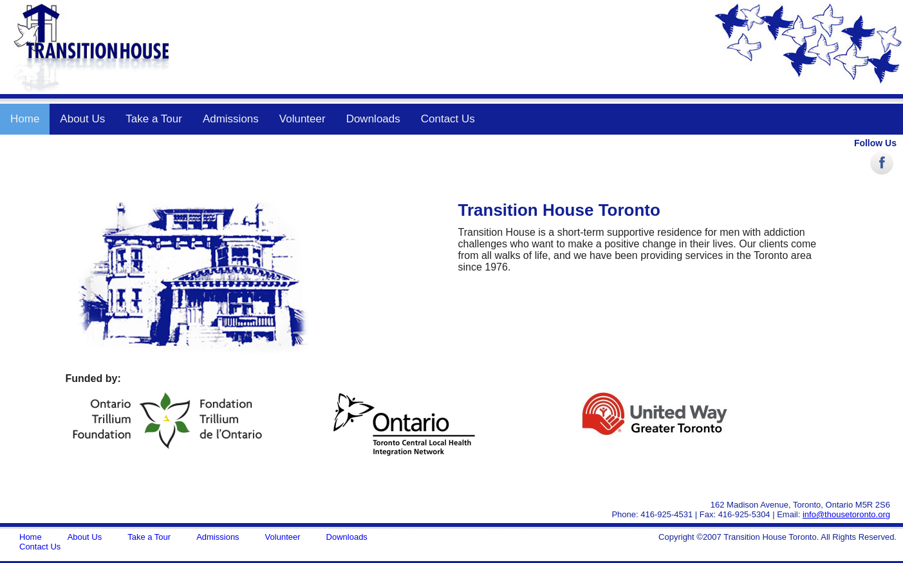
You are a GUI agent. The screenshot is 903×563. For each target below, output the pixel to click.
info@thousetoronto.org (846, 514)
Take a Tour (154, 119)
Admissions (231, 119)
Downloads (373, 119)
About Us (82, 119)
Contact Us (448, 119)
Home (24, 119)
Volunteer (302, 119)
